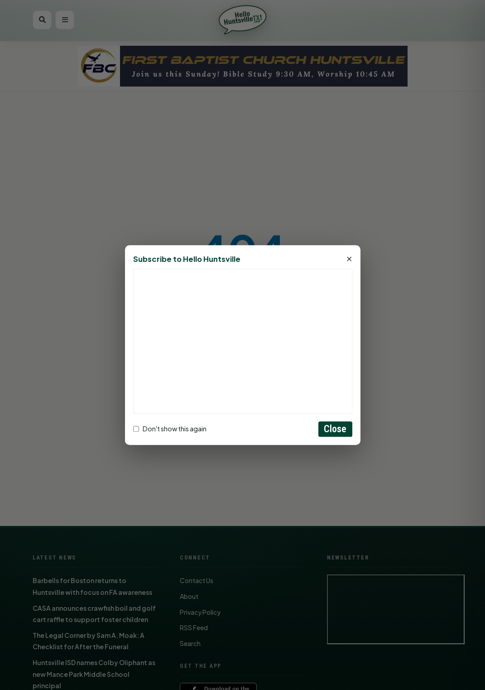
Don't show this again (169, 429)
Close (335, 428)
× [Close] (349, 259)
